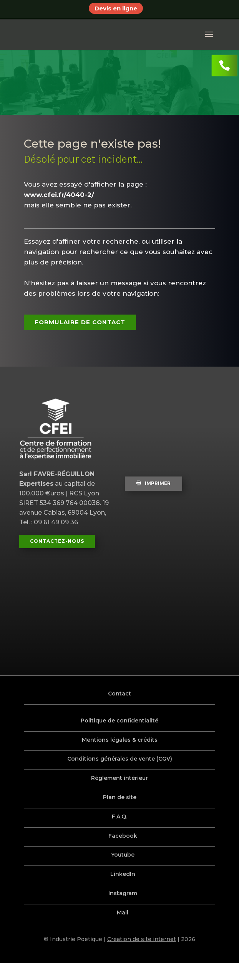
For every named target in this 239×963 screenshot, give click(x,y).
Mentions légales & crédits (120, 739)
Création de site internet (141, 939)
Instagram (123, 893)
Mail (123, 912)
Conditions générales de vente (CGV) (119, 758)
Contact (119, 693)
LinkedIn (123, 873)
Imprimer (153, 483)
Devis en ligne (116, 8)
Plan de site (119, 797)
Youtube (123, 854)
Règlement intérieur (119, 777)
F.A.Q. (119, 816)
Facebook (123, 835)
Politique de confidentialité (119, 720)
